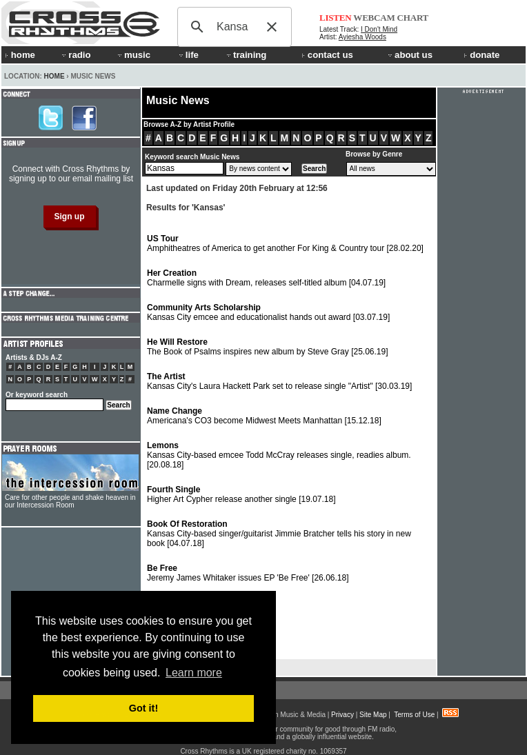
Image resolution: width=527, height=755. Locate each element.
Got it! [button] (143, 708)
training (245, 55)
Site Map (372, 714)
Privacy (342, 714)
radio (75, 55)
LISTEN (335, 17)
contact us (327, 55)
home (20, 55)
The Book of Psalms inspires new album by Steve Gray (267, 346)
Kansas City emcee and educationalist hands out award (268, 312)
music (133, 55)
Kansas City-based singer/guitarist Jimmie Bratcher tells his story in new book (279, 533)
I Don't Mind (379, 29)
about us (409, 55)
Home (54, 76)
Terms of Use (414, 714)
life (188, 55)
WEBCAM (374, 17)
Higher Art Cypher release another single (241, 494)
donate (481, 55)
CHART (413, 17)
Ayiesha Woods (362, 37)
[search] (232, 27)
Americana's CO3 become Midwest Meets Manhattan (264, 415)
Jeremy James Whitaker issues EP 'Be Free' (248, 573)
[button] (272, 27)
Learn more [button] (194, 672)
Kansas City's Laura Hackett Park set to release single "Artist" (279, 381)
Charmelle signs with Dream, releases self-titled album (266, 278)
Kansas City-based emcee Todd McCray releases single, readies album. (279, 455)
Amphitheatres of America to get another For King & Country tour (285, 243)
